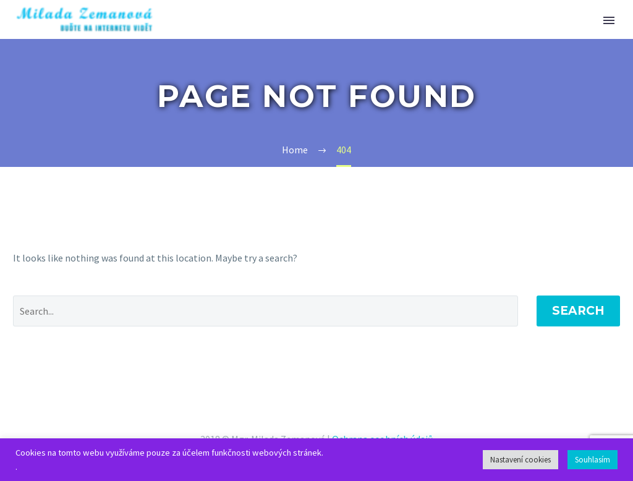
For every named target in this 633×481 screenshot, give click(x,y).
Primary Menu (608, 20)
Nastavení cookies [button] (520, 459)
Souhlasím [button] (592, 459)
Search (578, 311)
